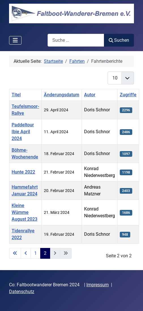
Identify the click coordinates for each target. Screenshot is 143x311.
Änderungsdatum (61, 94)
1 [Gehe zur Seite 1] (35, 253)
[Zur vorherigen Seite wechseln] (26, 253)
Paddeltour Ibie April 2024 (23, 131)
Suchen (119, 40)
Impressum (97, 284)
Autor (89, 94)
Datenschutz (21, 291)
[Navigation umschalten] (15, 40)
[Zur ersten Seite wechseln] (15, 253)
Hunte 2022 (23, 172)
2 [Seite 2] (45, 253)
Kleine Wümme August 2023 (24, 212)
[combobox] (76, 40)
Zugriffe (128, 94)
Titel (16, 94)
